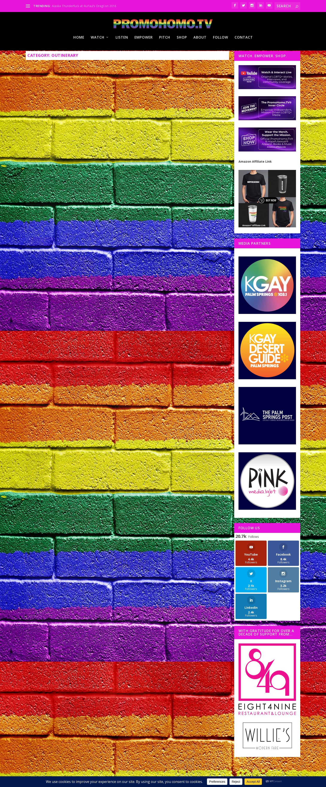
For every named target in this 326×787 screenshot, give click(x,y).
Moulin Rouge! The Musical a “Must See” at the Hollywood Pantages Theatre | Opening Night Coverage (71, 326)
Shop (182, 54)
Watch (97, 54)
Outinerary (88, 163)
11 (215, 589)
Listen (122, 54)
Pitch (164, 54)
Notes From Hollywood (94, 337)
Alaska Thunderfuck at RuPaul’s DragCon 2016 (84, 6)
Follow (220, 54)
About (200, 54)
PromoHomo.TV (106, 163)
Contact (244, 54)
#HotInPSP (86, 498)
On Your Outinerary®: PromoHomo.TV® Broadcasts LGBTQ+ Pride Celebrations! (176, 307)
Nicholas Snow (51, 163)
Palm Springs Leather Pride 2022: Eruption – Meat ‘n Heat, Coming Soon (178, 154)
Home (78, 54)
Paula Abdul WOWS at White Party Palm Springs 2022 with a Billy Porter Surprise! (73, 487)
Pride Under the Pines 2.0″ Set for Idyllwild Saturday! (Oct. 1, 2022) (69, 154)
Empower (143, 54)
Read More (42, 242)
